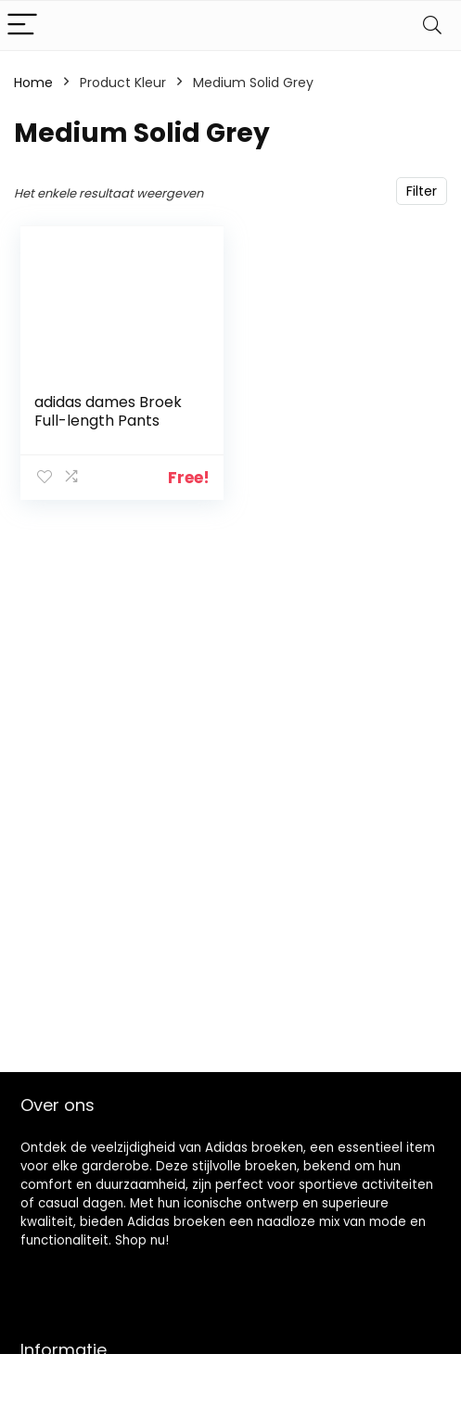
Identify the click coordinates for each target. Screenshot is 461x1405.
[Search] (432, 25)
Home (33, 82)
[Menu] (22, 25)
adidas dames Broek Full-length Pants (108, 411)
